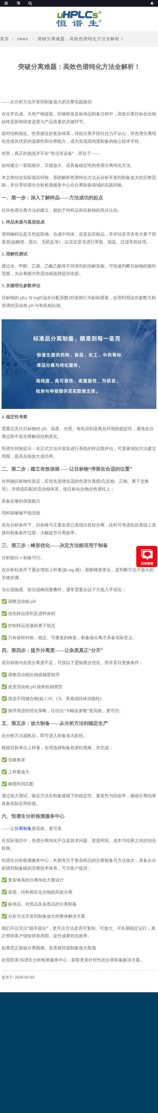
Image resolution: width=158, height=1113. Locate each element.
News (22, 38)
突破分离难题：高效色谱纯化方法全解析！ (81, 38)
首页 (4, 38)
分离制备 (23, 828)
